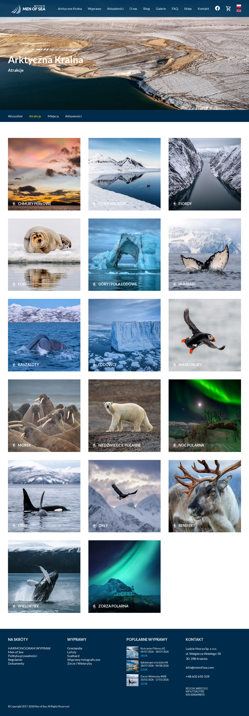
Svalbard (73, 656)
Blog (146, 8)
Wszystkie (15, 116)
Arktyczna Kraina (70, 8)
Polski (239, 6)
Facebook (217, 8)
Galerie (161, 8)
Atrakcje (35, 116)
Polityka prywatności (22, 656)
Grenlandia (74, 648)
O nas (133, 8)
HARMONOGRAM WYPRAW (29, 648)
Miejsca (53, 116)
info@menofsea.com (200, 667)
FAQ (175, 8)
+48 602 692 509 (197, 676)
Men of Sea (15, 652)
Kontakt (203, 8)
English (239, 10)
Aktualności (115, 8)
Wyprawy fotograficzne (83, 659)
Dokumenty (16, 663)
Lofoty (71, 652)
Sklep (188, 8)
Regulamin (15, 659)
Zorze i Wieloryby (79, 663)
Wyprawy (94, 8)
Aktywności (73, 116)
